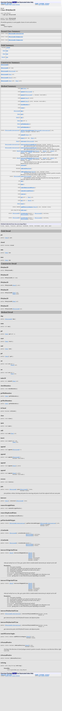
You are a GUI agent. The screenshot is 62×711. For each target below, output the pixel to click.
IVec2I (18, 160)
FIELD (10, 4)
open (22, 196)
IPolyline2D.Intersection (16, 34)
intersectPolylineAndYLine (28, 156)
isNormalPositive (26, 179)
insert (23, 146)
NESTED (7, 4)
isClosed (23, 175)
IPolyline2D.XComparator (15, 38)
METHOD (18, 4)
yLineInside (24, 232)
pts (7, 59)
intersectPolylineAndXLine (28, 153)
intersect (23, 149)
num (22, 192)
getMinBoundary (25, 134)
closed (8, 49)
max (7, 52)
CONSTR (14, 4)
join (22, 187)
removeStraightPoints (27, 203)
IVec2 (4, 52)
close (22, 113)
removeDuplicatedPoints (28, 199)
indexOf (23, 142)
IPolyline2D (4, 67)
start (22, 217)
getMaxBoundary (25, 130)
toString (23, 223)
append (23, 96)
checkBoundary (25, 110)
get (22, 124)
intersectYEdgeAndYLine (28, 168)
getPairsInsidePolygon (27, 137)
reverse (23, 206)
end (22, 120)
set (22, 210)
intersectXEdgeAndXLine (28, 160)
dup (22, 117)
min (7, 56)
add (22, 92)
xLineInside (24, 227)
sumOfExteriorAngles (27, 220)
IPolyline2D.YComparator (15, 41)
